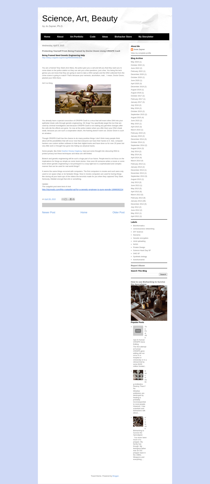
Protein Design (139, 247)
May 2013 (135, 188)
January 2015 (136, 136)
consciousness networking (143, 229)
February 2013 (137, 198)
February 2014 (137, 164)
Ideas (105, 36)
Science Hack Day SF (142, 250)
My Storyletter (146, 36)
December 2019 (137, 87)
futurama (136, 235)
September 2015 (137, 114)
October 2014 (136, 142)
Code (92, 36)
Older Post (119, 212)
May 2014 (135, 154)
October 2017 (136, 96)
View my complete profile (141, 53)
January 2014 (136, 167)
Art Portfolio (76, 36)
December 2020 (137, 74)
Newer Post (48, 212)
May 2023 (135, 62)
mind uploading (139, 241)
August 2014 (136, 148)
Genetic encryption (140, 238)
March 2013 (136, 195)
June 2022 (135, 68)
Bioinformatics (139, 226)
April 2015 (135, 127)
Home (47, 36)
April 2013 (135, 191)
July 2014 (135, 151)
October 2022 (136, 65)
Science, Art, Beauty (80, 18)
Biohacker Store (123, 36)
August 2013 (136, 179)
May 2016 (135, 108)
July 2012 (135, 207)
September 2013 (137, 176)
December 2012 (137, 204)
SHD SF (136, 253)
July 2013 (135, 182)
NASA (135, 244)
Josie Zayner (139, 49)
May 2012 (135, 213)
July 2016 (135, 105)
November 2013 (137, 173)
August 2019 (136, 90)
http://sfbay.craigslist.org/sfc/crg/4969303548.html (62, 58)
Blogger (116, 476)
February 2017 (137, 99)
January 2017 (136, 102)
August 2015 (136, 117)
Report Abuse (138, 265)
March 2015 (136, 130)
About (60, 36)
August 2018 (136, 93)
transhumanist (139, 260)
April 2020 (135, 83)
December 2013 (137, 170)
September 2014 (137, 145)
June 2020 (135, 80)
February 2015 (137, 133)
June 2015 (135, 120)
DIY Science (138, 232)
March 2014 (136, 161)
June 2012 (135, 210)
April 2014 (135, 158)
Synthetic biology (140, 256)
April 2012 (135, 216)
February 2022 (137, 71)
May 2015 (135, 124)
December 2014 (137, 139)
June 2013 (135, 185)
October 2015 (136, 111)
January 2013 (136, 201)
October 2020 (136, 77)
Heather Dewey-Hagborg (72, 151)
